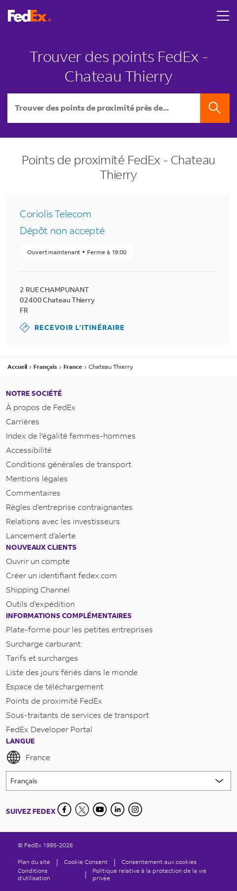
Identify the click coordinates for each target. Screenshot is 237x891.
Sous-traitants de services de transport (77, 715)
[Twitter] (82, 809)
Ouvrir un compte (38, 561)
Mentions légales (37, 478)
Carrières (22, 421)
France (28, 757)
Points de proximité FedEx (54, 700)
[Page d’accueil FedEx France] (29, 16)
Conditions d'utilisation (34, 874)
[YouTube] (100, 809)
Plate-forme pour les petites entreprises (79, 629)
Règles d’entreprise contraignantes (69, 507)
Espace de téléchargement (54, 686)
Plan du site (34, 861)
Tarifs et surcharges (42, 658)
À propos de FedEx (41, 407)
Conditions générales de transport (68, 464)
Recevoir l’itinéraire (72, 327)
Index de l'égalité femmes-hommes (71, 435)
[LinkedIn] (117, 809)
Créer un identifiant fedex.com (61, 575)
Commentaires (33, 492)
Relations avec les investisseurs (63, 521)
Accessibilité (29, 450)
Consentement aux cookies (159, 861)
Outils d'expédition (40, 603)
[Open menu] (223, 15)
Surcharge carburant (43, 643)
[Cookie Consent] (86, 861)
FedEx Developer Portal (49, 729)
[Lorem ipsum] (118, 781)
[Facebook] (64, 809)
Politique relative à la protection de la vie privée (149, 874)
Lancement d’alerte (41, 535)
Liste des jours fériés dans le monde (72, 672)
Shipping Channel (38, 589)
